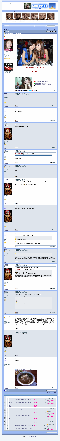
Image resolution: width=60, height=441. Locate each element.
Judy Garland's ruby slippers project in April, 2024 (23, 418)
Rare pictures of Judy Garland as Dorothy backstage (43, 84)
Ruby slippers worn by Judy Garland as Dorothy (42, 81)
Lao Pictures (21, 11)
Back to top (6, 91)
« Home (5, 434)
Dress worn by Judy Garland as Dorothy (41, 82)
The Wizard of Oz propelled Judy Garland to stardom (43, 80)
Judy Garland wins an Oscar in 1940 (40, 83)
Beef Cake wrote (18, 153)
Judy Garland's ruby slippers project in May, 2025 (23, 402)
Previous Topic (49, 29)
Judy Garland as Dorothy (27, 11)
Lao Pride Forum (34, 436)
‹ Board (8, 434)
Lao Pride (12, 11)
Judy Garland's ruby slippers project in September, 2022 (24, 425)
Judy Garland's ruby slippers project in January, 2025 (23, 409)
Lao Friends (19, 26)
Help (10, 26)
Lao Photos (16, 11)
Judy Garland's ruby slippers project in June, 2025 (23, 399)
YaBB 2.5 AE (35, 438)
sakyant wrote (17, 269)
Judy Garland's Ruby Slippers (36, 11)
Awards (32, 26)
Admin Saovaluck (10, 29)
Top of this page (12, 434)
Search (14, 26)
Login (14, 3)
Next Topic (54, 29)
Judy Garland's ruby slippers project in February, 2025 (23, 405)
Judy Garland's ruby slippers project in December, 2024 (24, 415)
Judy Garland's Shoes (45, 11)
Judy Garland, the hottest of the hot (40, 85)
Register (18, 3)
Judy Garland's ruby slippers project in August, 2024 (23, 428)
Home (7, 26)
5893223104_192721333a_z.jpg (21, 369)
